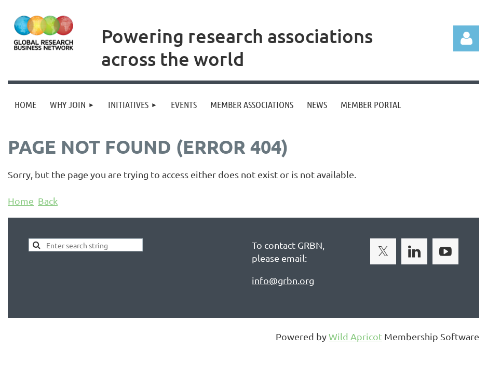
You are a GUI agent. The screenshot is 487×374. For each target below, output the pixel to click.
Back (48, 200)
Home (21, 200)
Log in (466, 38)
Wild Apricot (355, 336)
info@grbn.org (283, 280)
